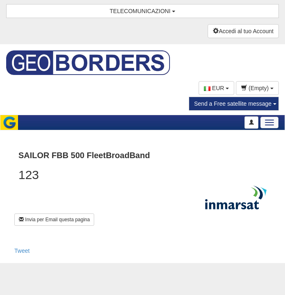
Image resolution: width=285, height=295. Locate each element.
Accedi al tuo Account (243, 31)
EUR (216, 88)
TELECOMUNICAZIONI (142, 11)
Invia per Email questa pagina (54, 219)
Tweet (21, 250)
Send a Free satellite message (235, 103)
